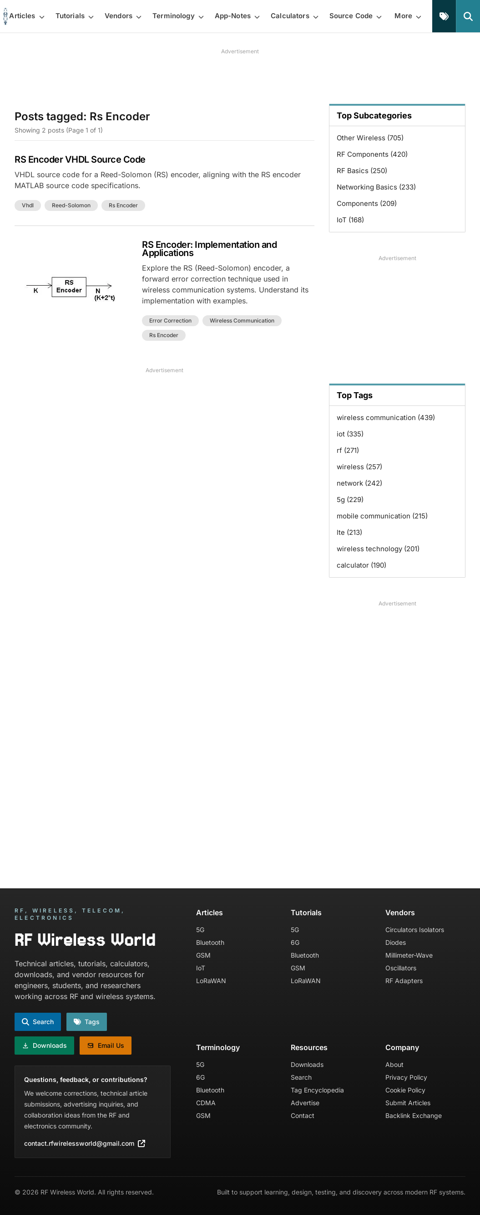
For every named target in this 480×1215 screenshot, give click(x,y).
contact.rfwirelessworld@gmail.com (84, 1143)
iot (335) (350, 434)
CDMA (206, 1103)
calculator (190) (361, 565)
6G (295, 942)
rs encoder (123, 205)
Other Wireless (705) (370, 137)
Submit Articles (407, 1103)
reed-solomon (71, 205)
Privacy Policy (406, 1077)
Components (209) (367, 203)
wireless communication (242, 320)
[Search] (468, 16)
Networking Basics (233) (376, 187)
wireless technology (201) (378, 548)
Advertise (305, 1103)
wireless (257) (359, 466)
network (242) (359, 483)
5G (200, 929)
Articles (209, 912)
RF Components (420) (372, 154)
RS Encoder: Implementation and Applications (209, 248)
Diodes (395, 942)
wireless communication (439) (386, 417)
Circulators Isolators (414, 929)
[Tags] (444, 16)
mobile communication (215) (382, 516)
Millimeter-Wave (409, 955)
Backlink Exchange (413, 1115)
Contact (302, 1115)
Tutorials (306, 912)
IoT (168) (350, 219)
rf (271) (348, 450)
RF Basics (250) (362, 170)
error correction (170, 320)
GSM (203, 955)
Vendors (400, 912)
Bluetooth (210, 942)
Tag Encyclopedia (317, 1090)
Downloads (307, 1064)
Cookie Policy (405, 1090)
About (394, 1064)
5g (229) (350, 499)
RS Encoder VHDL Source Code (80, 159)
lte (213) (349, 532)
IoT (200, 968)
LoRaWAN (211, 980)
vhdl (28, 205)
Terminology (218, 1047)
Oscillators (400, 968)
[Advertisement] (240, 76)
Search (301, 1077)
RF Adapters (404, 980)
